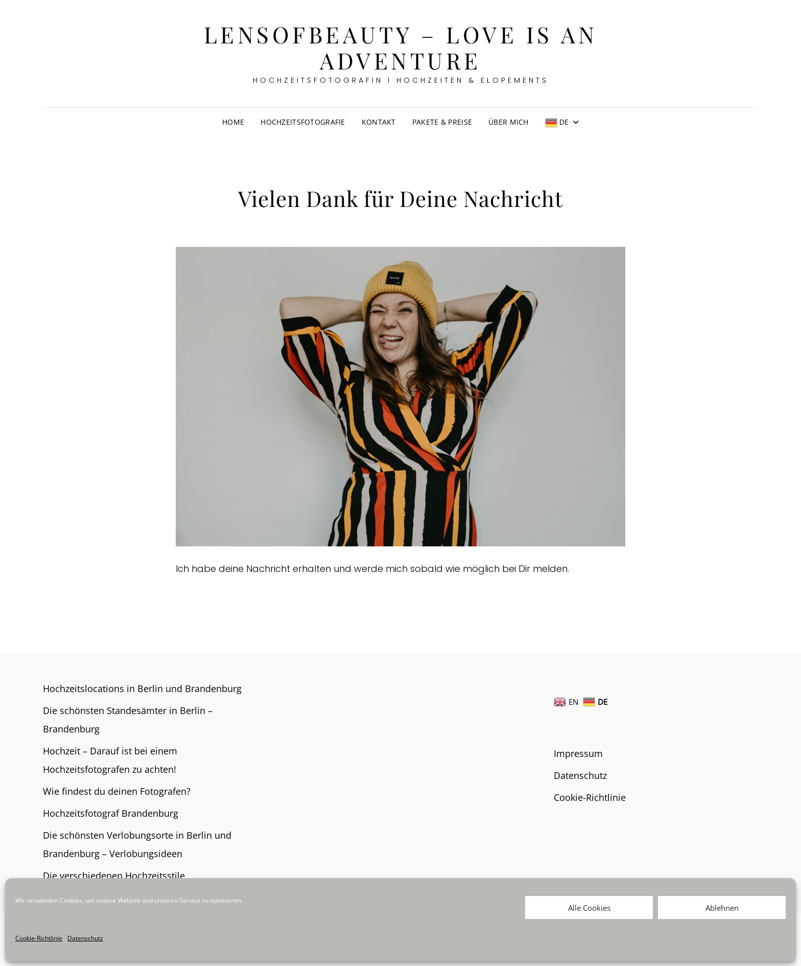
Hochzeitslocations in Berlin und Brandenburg (142, 688)
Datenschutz (85, 938)
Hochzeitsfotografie (303, 122)
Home (233, 122)
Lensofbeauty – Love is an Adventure (401, 47)
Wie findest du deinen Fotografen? (117, 791)
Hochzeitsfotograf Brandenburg (110, 813)
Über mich (508, 122)
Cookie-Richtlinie (38, 938)
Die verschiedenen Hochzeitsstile (114, 875)
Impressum (578, 753)
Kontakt (379, 122)
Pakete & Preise (442, 122)
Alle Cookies (589, 908)
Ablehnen (722, 908)
